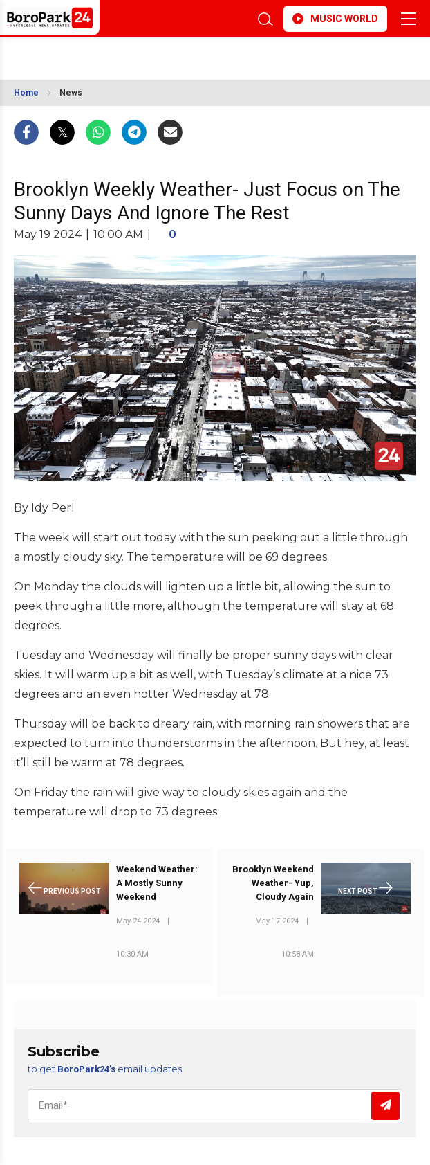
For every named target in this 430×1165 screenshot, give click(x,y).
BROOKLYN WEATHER (125, 54)
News (70, 93)
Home (26, 93)
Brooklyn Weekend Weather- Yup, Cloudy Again (273, 883)
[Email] (215, 1106)
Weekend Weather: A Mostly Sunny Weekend (157, 883)
